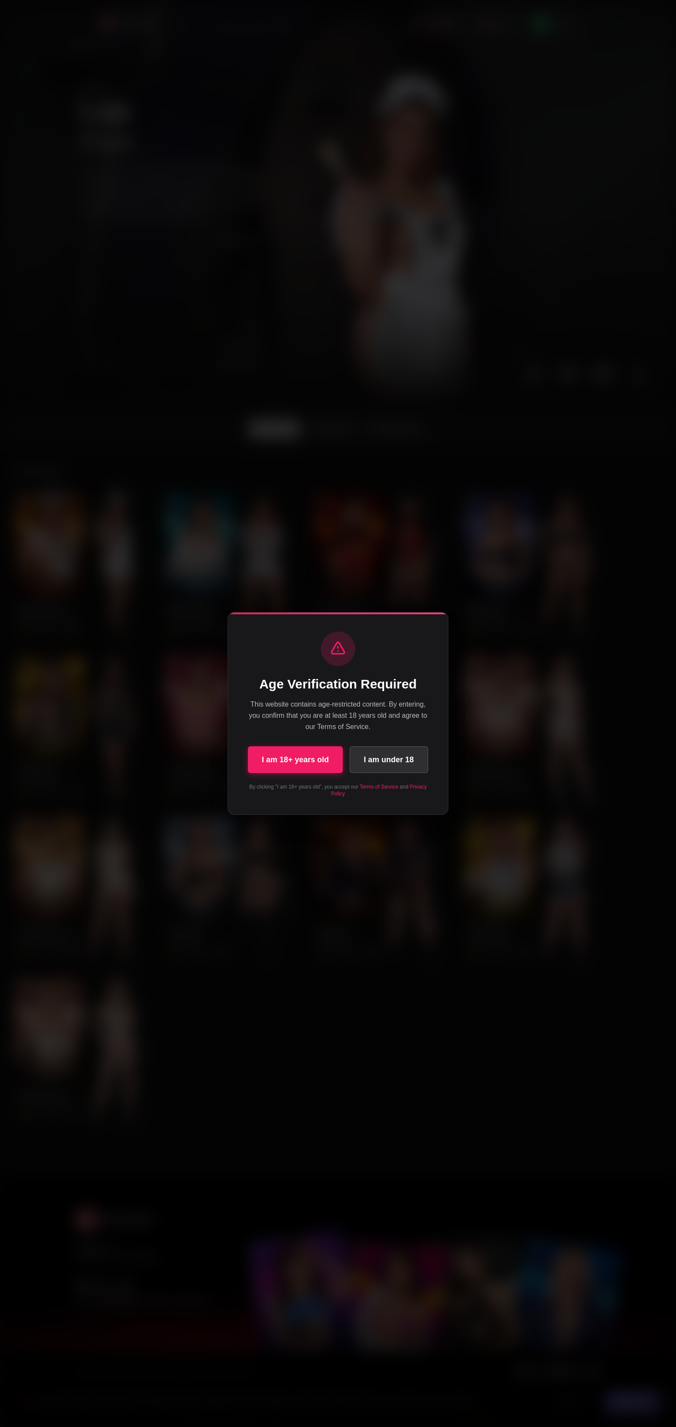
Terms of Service (379, 787)
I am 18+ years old (295, 759)
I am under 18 (389, 759)
